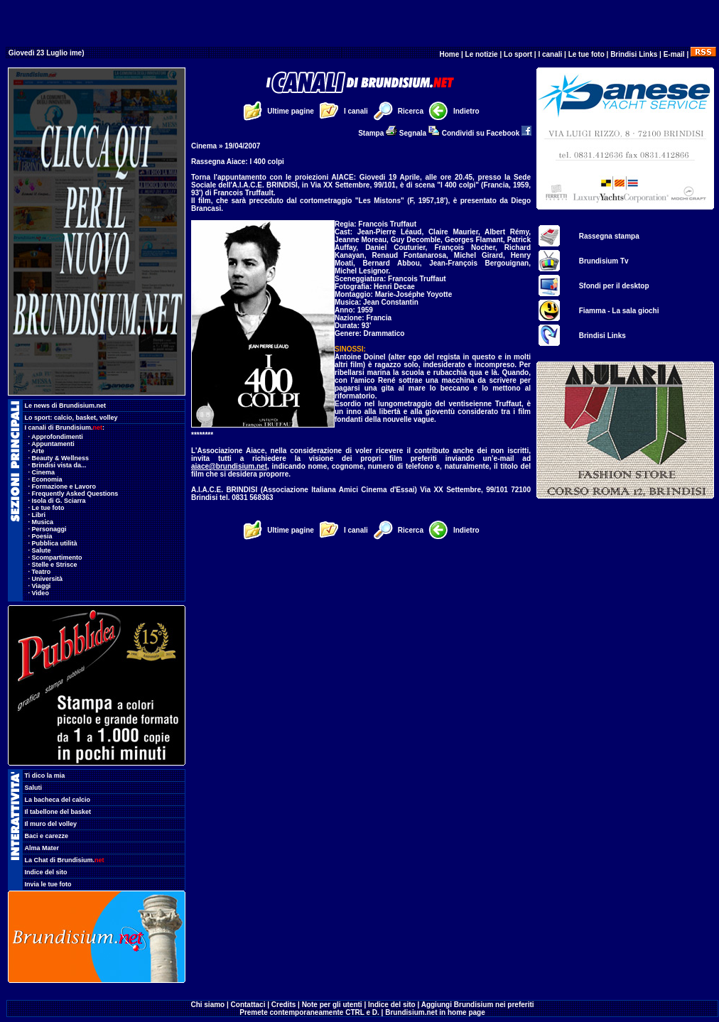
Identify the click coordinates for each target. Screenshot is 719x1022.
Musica (43, 522)
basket (86, 417)
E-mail (674, 54)
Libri (39, 514)
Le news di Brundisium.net (66, 405)
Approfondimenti (57, 436)
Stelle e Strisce (54, 564)
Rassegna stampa (609, 236)
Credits (283, 1005)
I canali (550, 54)
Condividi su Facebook (486, 133)
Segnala (419, 133)
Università (47, 578)
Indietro (466, 111)
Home (449, 54)
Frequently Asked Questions (75, 493)
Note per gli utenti (332, 1005)
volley (108, 417)
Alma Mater (42, 848)
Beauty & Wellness (60, 458)
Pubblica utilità (54, 543)
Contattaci (248, 1005)
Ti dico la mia (45, 775)
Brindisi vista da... (59, 465)
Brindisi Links (633, 54)
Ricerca (410, 111)
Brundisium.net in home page (435, 1012)
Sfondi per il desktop (614, 286)
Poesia (42, 536)
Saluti (34, 787)
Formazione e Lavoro (64, 486)
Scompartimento (57, 557)
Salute (41, 550)
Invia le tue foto (48, 884)
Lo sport (518, 54)
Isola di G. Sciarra (59, 500)
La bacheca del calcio (58, 799)
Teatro (41, 571)
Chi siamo (207, 1005)
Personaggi (49, 529)
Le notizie (481, 54)
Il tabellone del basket (58, 811)
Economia (47, 479)
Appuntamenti (53, 443)
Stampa (377, 133)
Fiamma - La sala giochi (619, 311)
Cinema (43, 472)
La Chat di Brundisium (64, 860)
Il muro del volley (51, 823)
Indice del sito (46, 872)
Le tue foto (586, 54)
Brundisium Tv (604, 261)
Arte (37, 451)
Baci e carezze (47, 835)
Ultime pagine (290, 111)
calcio (63, 417)
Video (40, 593)
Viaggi (41, 585)
